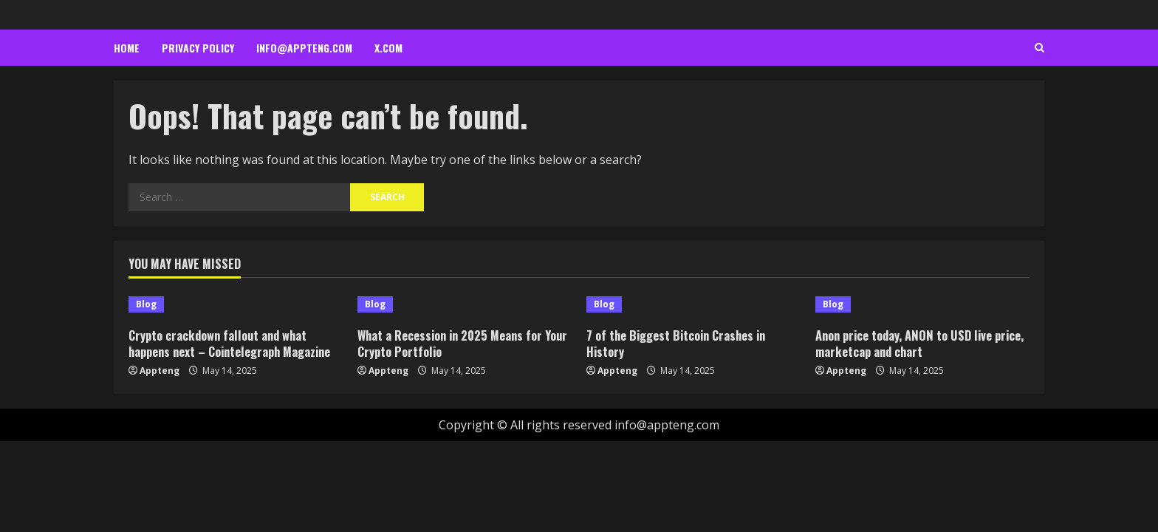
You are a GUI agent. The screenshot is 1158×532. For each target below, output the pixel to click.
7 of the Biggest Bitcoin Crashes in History (680, 343)
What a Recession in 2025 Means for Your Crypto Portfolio (453, 343)
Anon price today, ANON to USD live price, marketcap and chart (907, 343)
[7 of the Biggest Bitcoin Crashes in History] (693, 304)
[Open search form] (1039, 48)
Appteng (159, 370)
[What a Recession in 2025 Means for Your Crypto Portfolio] (464, 304)
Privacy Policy (198, 47)
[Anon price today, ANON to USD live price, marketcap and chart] (922, 304)
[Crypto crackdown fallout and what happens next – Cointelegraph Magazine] (236, 304)
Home (127, 47)
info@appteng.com (304, 47)
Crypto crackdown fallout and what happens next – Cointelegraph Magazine (235, 343)
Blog (146, 304)
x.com (388, 47)
